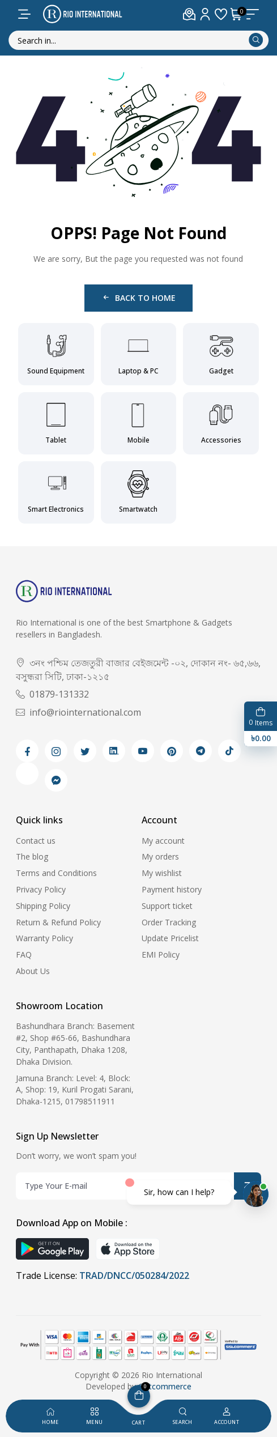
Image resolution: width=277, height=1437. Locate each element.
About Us (33, 971)
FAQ (24, 954)
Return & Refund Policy (58, 922)
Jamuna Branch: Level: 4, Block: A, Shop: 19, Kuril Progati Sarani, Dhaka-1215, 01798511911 (75, 1090)
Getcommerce (164, 1386)
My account (163, 840)
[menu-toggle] (24, 14)
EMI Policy (161, 954)
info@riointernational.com (78, 712)
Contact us (36, 840)
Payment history (172, 889)
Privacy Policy (41, 889)
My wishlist (162, 873)
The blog (32, 856)
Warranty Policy (44, 938)
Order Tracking (169, 922)
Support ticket (167, 905)
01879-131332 (52, 694)
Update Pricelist (170, 938)
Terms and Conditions (56, 873)
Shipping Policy (43, 905)
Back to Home (138, 297)
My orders (160, 856)
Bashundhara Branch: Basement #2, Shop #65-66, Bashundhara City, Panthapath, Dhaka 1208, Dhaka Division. (75, 1043)
